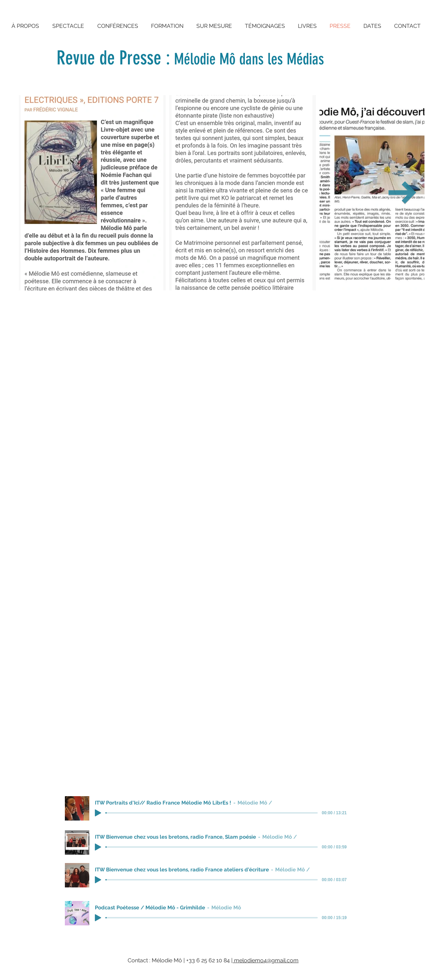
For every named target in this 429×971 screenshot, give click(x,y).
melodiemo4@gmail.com (266, 960)
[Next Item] (402, 192)
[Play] (98, 812)
